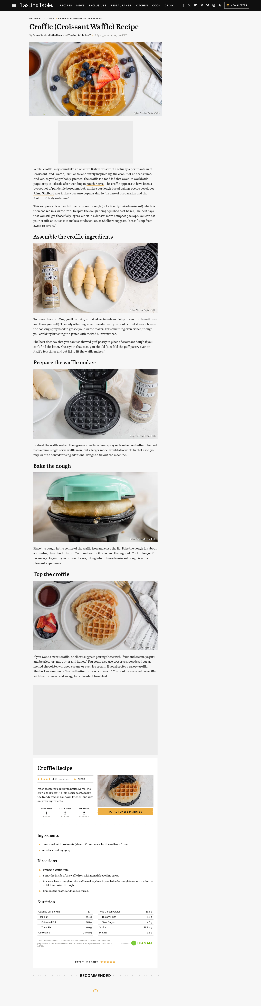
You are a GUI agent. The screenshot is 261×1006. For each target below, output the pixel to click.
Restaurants (121, 5)
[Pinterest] (201, 6)
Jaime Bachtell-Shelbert (47, 35)
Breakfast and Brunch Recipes (80, 18)
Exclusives (97, 5)
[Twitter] (189, 6)
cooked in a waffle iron (56, 211)
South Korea (95, 183)
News (80, 5)
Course (49, 18)
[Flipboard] (195, 6)
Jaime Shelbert (43, 193)
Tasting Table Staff (79, 35)
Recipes (66, 5)
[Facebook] (183, 6)
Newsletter (236, 5)
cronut (123, 174)
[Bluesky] (207, 6)
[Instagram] (214, 6)
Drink (169, 5)
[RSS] (220, 6)
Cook (156, 5)
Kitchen (142, 5)
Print (79, 779)
